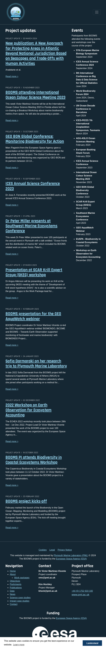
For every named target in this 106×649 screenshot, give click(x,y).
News (12, 594)
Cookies (43, 550)
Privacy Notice (65, 550)
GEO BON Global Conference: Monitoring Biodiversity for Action (35, 139)
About (13, 574)
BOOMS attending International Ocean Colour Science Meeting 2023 (35, 95)
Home (13, 571)
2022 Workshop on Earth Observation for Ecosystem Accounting (28, 410)
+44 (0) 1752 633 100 (82, 591)
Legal (52, 550)
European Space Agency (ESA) (71, 559)
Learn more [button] (18, 644)
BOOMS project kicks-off (26, 501)
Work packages (21, 578)
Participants (15, 584)
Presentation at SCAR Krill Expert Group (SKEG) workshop (34, 272)
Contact (13, 604)
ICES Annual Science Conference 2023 (33, 186)
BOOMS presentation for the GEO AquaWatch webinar (33, 316)
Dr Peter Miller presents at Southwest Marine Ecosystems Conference (31, 226)
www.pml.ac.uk (80, 594)
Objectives (15, 581)
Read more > (12, 76)
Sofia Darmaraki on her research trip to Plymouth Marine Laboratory (36, 363)
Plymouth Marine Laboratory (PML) (71, 555)
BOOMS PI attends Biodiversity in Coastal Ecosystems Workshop (34, 460)
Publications (16, 587)
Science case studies (20, 597)
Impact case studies (19, 601)
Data (12, 591)
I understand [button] (92, 643)
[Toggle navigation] (97, 12)
